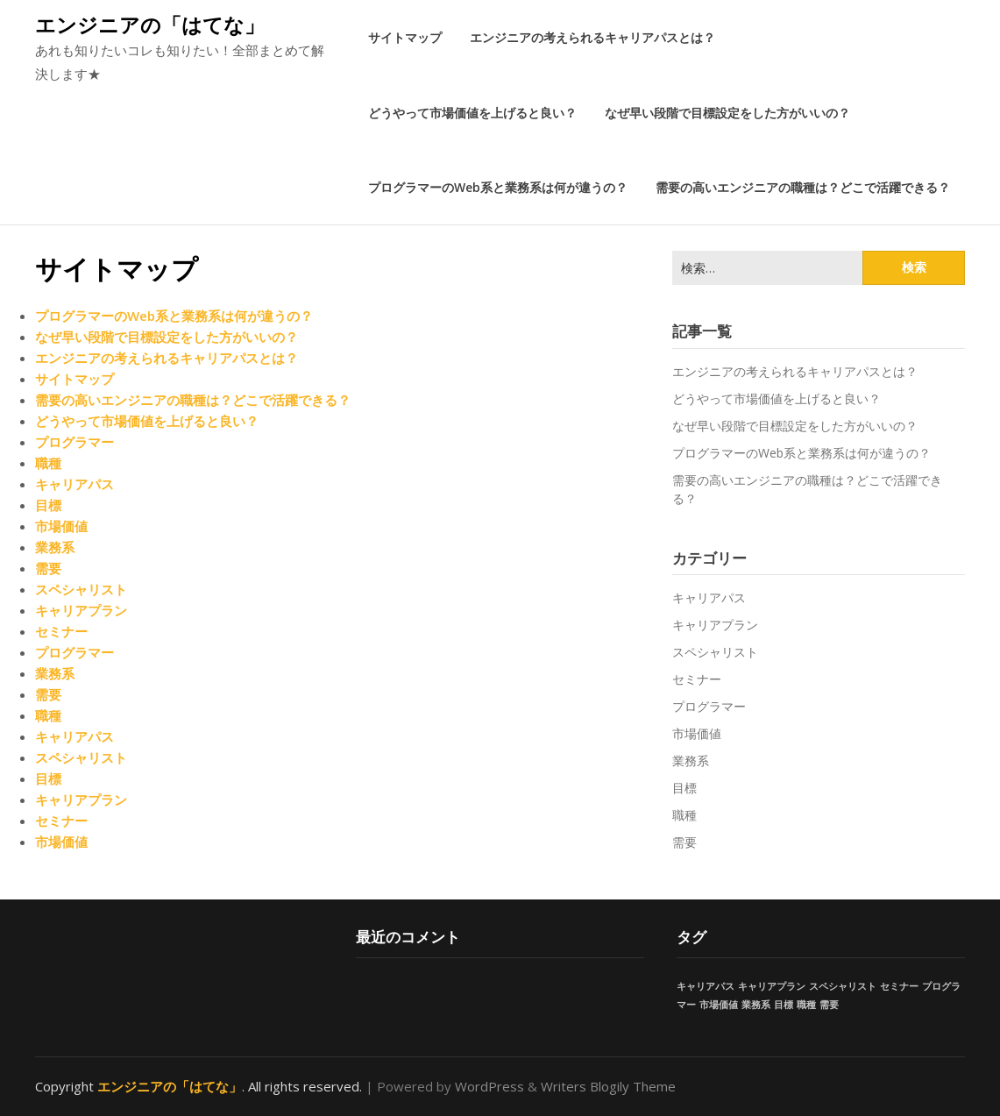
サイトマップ (405, 37)
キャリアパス (74, 484)
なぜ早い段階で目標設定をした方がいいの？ (727, 112)
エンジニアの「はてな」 (150, 25)
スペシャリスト (81, 589)
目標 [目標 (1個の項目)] (783, 1005)
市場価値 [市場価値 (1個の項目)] (718, 1005)
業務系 (54, 547)
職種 (48, 463)
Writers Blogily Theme (608, 1086)
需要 (48, 568)
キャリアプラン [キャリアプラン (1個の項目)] (771, 986)
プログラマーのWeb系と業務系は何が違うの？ (498, 187)
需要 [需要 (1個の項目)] (829, 1005)
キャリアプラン (81, 610)
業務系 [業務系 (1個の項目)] (755, 1005)
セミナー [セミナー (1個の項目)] (899, 986)
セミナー (61, 631)
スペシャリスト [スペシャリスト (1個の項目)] (842, 986)
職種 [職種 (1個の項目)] (806, 1005)
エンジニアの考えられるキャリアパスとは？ (592, 37)
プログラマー (74, 442)
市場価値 (61, 526)
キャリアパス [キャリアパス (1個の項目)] (705, 986)
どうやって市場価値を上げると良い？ (472, 112)
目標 (48, 505)
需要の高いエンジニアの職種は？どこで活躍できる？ (803, 187)
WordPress (489, 1086)
